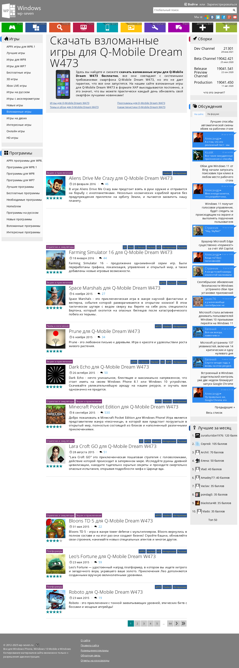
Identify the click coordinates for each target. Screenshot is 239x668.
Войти (190, 4)
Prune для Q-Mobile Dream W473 (104, 331)
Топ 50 (212, 520)
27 (103, 294)
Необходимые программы (24, 200)
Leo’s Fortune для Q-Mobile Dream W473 (112, 556)
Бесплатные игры (19, 72)
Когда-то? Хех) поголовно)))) (213, 259)
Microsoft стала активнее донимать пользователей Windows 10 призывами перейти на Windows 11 (216, 317)
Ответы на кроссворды (95, 660)
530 (107, 412)
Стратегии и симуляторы (60, 246)
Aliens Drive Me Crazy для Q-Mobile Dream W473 (121, 178)
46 (107, 184)
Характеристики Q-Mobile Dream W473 (141, 107)
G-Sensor (140, 247)
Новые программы (19, 219)
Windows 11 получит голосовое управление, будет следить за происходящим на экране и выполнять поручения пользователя (214, 213)
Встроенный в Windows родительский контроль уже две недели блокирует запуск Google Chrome (215, 378)
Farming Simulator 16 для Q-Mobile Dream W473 (121, 252)
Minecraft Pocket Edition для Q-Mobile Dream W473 (124, 406)
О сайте (85, 640)
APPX (162, 282)
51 (105, 452)
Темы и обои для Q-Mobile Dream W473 (74, 107)
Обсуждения (207, 106)
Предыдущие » (225, 407)
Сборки (202, 38)
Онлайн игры (16, 131)
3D (124, 247)
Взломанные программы (23, 226)
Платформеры (54, 551)
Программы (17, 153)
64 (170, 623)
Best (130, 247)
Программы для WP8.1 (22, 167)
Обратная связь (90, 655)
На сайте (198, 114)
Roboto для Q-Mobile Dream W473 (106, 592)
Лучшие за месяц (211, 427)
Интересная (179, 173)
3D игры (12, 79)
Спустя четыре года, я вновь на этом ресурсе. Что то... (218, 365)
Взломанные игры (19, 111)
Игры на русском (18, 92)
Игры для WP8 (16, 59)
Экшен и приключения (59, 172)
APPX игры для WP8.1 (21, 46)
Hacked (167, 173)
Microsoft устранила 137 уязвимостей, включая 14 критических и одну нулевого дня (216, 348)
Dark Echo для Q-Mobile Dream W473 (109, 367)
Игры (11, 38)
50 (106, 373)
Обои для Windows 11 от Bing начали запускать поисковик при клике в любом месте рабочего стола (216, 173)
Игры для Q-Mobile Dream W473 (69, 103)
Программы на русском (22, 212)
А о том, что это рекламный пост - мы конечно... (217, 145)
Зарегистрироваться (222, 4)
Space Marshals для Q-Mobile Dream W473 (114, 288)
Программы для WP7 (20, 180)
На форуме (213, 113)
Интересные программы (23, 232)
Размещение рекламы (95, 650)
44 (105, 258)
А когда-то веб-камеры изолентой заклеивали (218, 275)
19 (100, 598)
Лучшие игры (16, 53)
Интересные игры (19, 125)
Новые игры (15, 105)
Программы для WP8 (20, 173)
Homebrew (14, 206)
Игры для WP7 (16, 66)
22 (100, 526)
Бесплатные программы (23, 193)
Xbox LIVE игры (17, 85)
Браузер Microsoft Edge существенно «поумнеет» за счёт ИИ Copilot (216, 244)
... (164, 623)
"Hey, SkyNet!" (213, 231)
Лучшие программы (20, 187)
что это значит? (214, 92)
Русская (182, 247)
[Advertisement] (116, 142)
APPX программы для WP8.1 (25, 160)
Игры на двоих (17, 118)
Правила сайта (90, 645)
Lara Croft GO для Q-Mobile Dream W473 (113, 446)
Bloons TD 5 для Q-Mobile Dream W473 (111, 520)
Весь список (214, 412)
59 (100, 562)
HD (158, 247)
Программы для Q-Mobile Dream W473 (141, 103)
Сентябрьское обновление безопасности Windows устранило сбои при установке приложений (215, 287)
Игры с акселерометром (23, 98)
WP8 (168, 361)
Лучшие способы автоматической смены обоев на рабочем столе (216, 125)
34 (103, 337)
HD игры (12, 138)
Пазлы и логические (58, 325)
